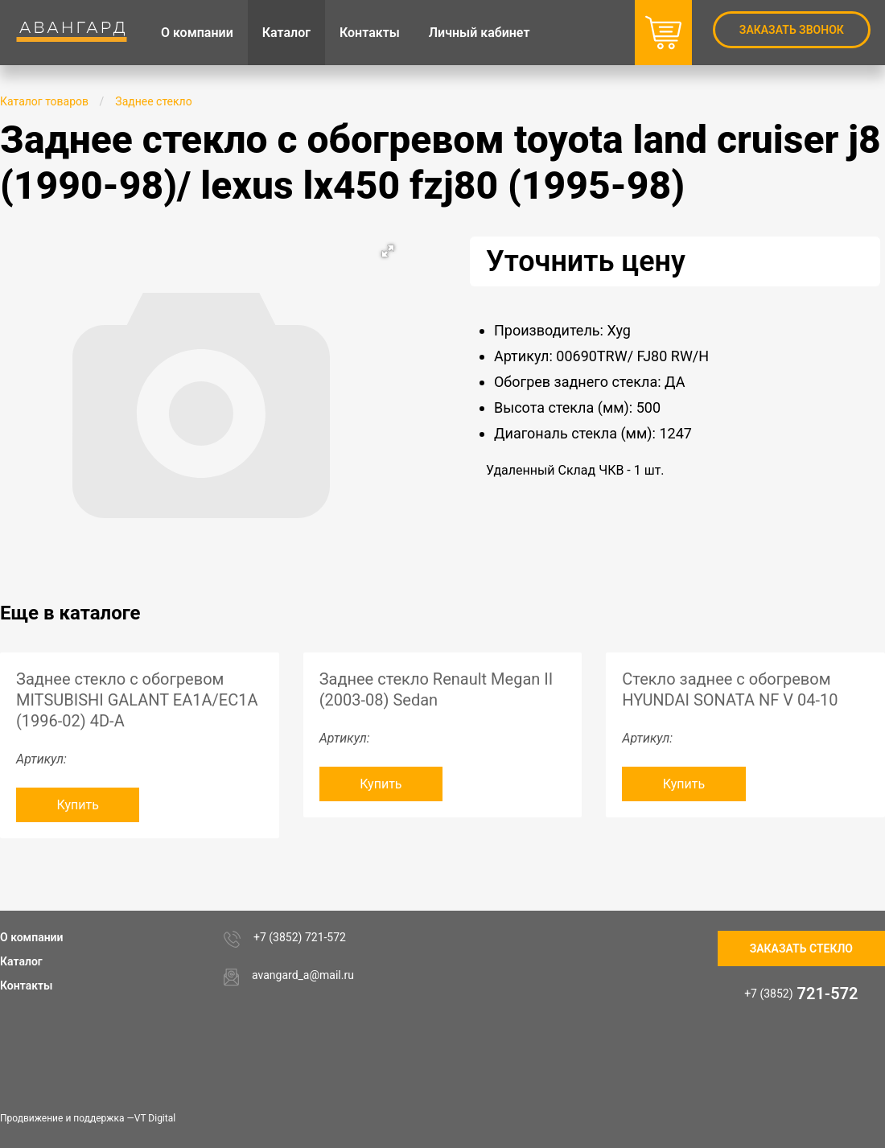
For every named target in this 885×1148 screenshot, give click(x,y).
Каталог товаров (44, 101)
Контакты (26, 985)
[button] (388, 251)
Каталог (21, 961)
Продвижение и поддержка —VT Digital (87, 1118)
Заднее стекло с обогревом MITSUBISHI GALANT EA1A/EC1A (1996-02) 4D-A (136, 699)
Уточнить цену (585, 261)
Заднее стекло (153, 101)
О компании (32, 937)
